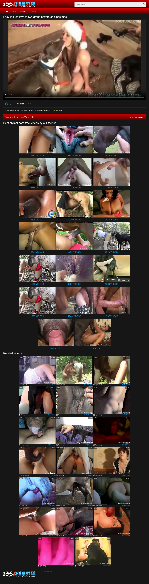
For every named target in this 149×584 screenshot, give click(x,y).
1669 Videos (55, 348)
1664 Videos (93, 348)
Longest (22, 11)
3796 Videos (111, 187)
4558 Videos (37, 187)
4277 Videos (74, 187)
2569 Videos (111, 220)
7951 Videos (74, 155)
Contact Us (48, 572)
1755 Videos (37, 316)
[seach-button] (143, 4)
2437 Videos (37, 252)
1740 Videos (74, 316)
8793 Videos (37, 155)
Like (8, 103)
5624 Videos (111, 155)
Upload (33, 11)
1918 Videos (37, 284)
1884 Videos (111, 284)
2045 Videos (111, 252)
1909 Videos (74, 284)
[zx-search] (110, 4)
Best (6, 11)
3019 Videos (74, 220)
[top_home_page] (20, 4)
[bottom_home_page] (23, 574)
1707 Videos (111, 316)
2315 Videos (74, 252)
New (14, 11)
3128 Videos (37, 220)
